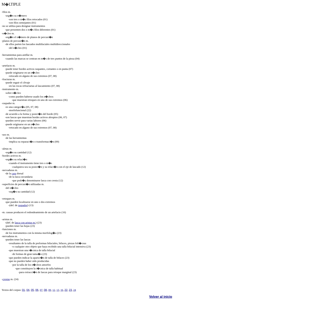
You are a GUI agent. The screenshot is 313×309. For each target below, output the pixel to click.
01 (23, 289)
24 (74, 289)
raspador (22, 205)
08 (45, 289)
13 (57, 289)
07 (41, 289)
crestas (6, 279)
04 (27, 289)
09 (49, 289)
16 (61, 289)
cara (14, 173)
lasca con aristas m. (25, 222)
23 (70, 289)
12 (53, 289)
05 (32, 289)
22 (65, 289)
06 (36, 289)
